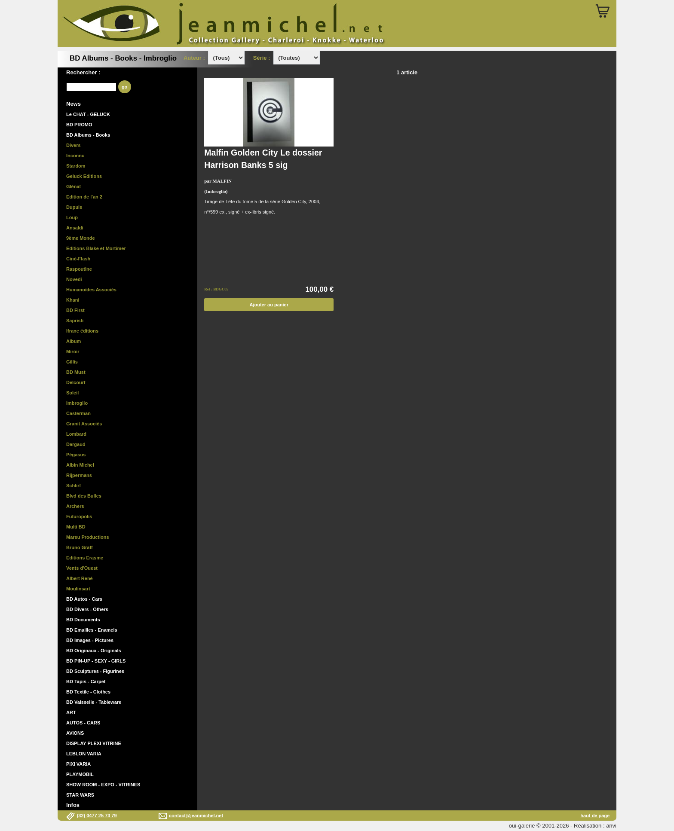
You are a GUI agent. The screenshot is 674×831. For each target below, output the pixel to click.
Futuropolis (79, 516)
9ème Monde (80, 238)
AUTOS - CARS (83, 722)
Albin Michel (80, 464)
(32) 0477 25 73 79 (97, 815)
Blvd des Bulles (83, 495)
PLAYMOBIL (80, 774)
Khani (73, 299)
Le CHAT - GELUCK (88, 114)
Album (73, 341)
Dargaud (76, 444)
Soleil (72, 392)
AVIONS (75, 733)
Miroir (73, 351)
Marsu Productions (87, 537)
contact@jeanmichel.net (196, 815)
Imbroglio (77, 403)
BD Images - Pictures (89, 640)
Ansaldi (74, 227)
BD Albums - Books (88, 134)
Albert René (79, 578)
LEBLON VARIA (83, 753)
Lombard (76, 434)
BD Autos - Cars (84, 599)
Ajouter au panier (269, 304)
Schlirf (73, 485)
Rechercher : (83, 72)
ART (71, 712)
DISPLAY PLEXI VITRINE (93, 743)
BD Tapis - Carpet (85, 681)
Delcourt (76, 382)
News (73, 104)
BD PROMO (79, 124)
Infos (73, 805)
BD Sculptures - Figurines (95, 671)
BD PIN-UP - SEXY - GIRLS (96, 660)
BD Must (76, 372)
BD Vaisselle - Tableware (93, 702)
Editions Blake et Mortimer (96, 248)
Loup (72, 217)
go (124, 86)
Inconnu (75, 155)
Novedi (74, 279)
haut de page (595, 815)
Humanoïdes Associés (91, 289)
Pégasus (76, 454)
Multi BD (76, 526)
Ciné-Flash (78, 258)
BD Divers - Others (87, 609)
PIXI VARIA (78, 764)
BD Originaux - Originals (93, 650)
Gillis (72, 361)
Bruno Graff (79, 547)
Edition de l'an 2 (84, 196)
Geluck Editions (84, 176)
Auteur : (195, 58)
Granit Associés (84, 423)
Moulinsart (78, 588)
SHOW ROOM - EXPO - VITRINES (103, 784)
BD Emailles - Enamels (91, 629)
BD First (75, 310)
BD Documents (83, 619)
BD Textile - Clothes (88, 691)
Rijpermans (79, 475)
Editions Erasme (84, 557)
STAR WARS (80, 794)
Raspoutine (79, 269)
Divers (73, 145)
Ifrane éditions (82, 330)
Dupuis (74, 207)
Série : (263, 58)
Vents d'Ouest (82, 568)
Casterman (78, 413)
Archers (75, 506)
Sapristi (74, 320)
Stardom (76, 165)
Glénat (73, 186)
